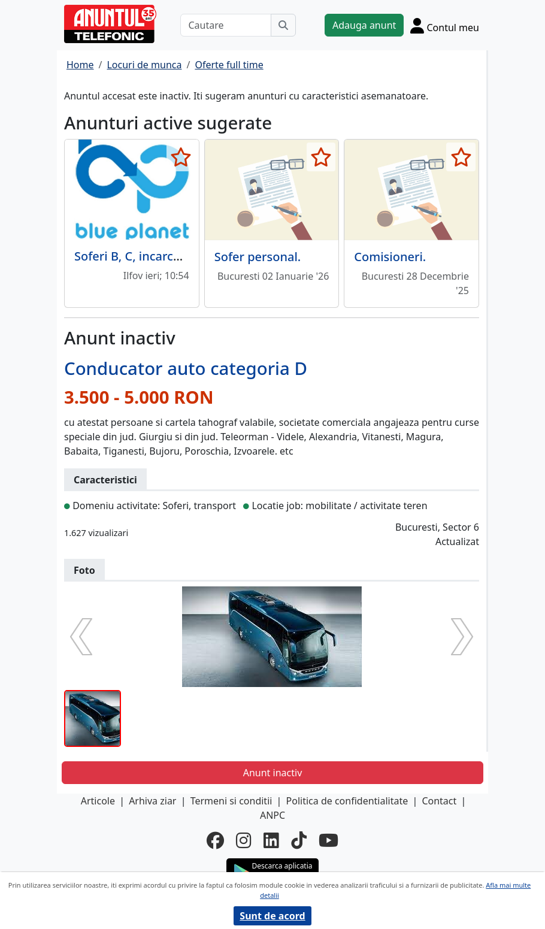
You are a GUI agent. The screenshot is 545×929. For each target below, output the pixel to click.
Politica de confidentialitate (347, 800)
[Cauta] (283, 25)
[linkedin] (271, 840)
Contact (439, 800)
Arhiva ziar (152, 800)
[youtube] (328, 840)
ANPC (272, 815)
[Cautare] (225, 25)
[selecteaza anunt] (181, 157)
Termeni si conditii (231, 800)
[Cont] (445, 25)
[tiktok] (299, 840)
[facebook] (215, 840)
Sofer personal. (257, 257)
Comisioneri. (390, 257)
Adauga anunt (364, 25)
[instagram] (244, 840)
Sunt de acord (272, 915)
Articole (98, 800)
